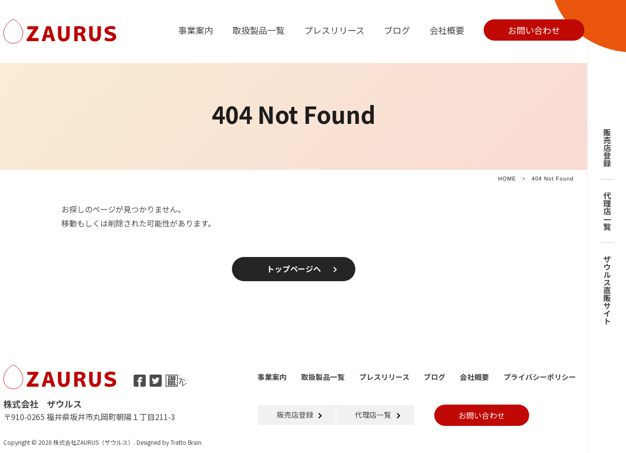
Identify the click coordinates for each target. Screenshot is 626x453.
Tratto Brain (186, 442)
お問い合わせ (534, 30)
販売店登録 (607, 147)
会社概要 (446, 30)
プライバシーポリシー (540, 377)
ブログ (397, 30)
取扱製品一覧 (258, 30)
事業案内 (195, 30)
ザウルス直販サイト (607, 290)
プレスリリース (334, 30)
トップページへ (294, 269)
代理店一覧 (607, 211)
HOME (507, 178)
